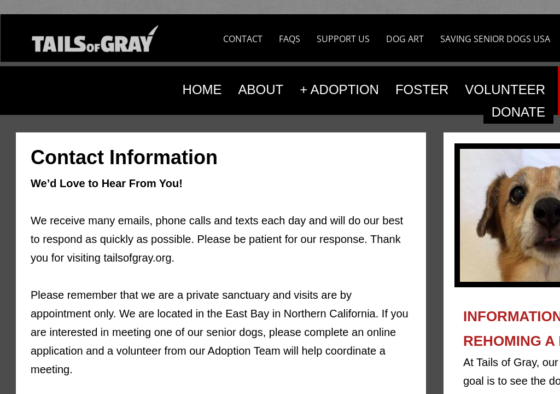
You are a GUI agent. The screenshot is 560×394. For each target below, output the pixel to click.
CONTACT (242, 39)
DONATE (518, 112)
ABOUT (261, 89)
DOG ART (405, 39)
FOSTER (421, 89)
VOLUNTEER (505, 89)
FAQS (289, 39)
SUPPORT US (343, 39)
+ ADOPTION (339, 89)
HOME (202, 89)
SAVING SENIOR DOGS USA (495, 39)
